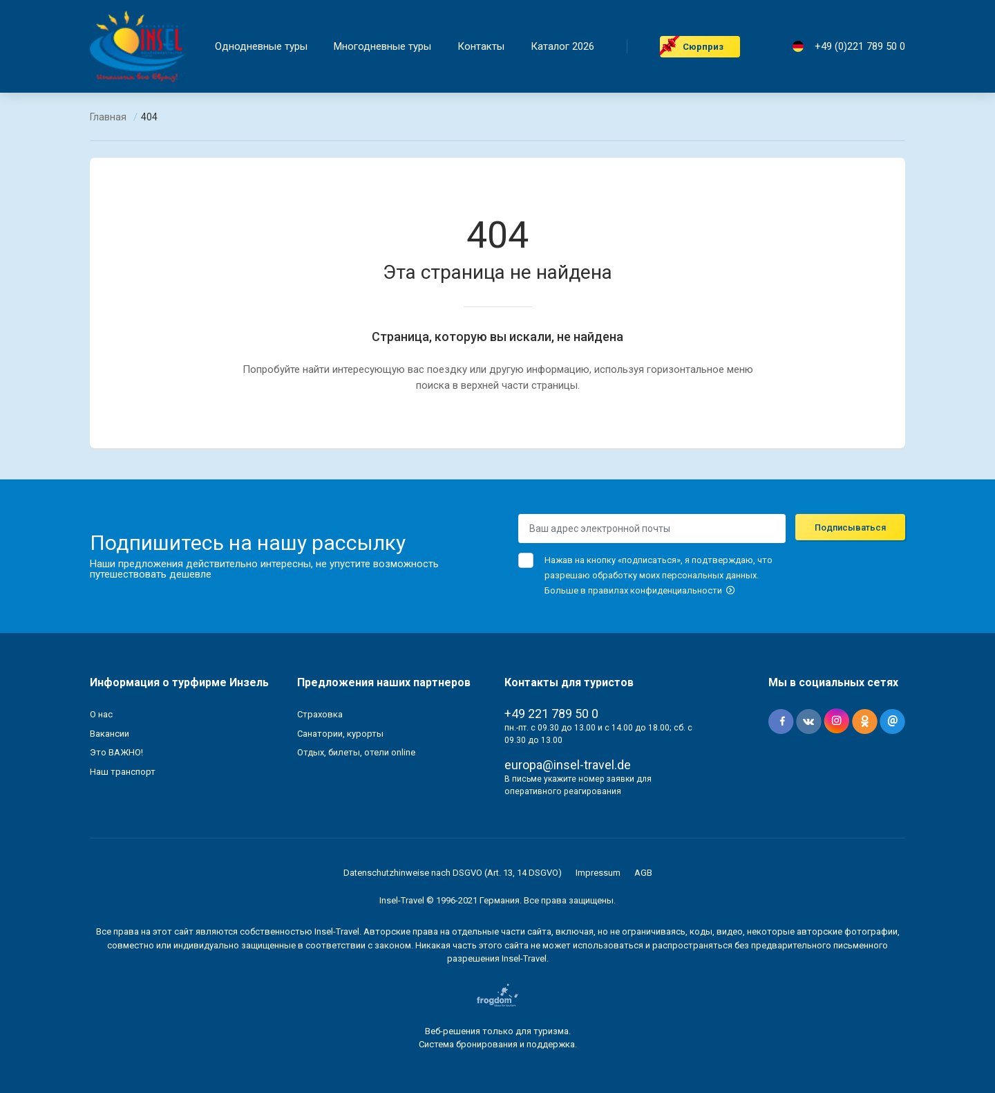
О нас (101, 714)
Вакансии (109, 733)
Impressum (598, 872)
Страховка (320, 714)
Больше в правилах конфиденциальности (639, 590)
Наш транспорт (122, 771)
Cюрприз (703, 47)
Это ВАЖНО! (116, 752)
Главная (108, 116)
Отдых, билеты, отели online (356, 752)
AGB (643, 872)
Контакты (480, 47)
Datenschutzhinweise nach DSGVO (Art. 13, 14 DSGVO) (452, 872)
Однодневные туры (261, 47)
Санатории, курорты (340, 733)
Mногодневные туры (382, 47)
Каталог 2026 (562, 47)
